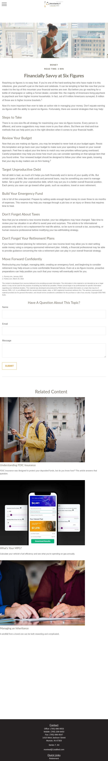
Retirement (54, 758)
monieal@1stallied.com (54, 749)
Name (5, 307)
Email (5, 324)
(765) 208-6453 (57, 732)
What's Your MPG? (11, 548)
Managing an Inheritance (14, 628)
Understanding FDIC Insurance (18, 465)
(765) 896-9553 (57, 729)
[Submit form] (9, 366)
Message (6, 340)
